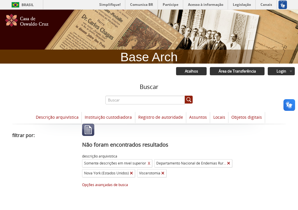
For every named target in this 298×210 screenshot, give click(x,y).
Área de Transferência (237, 71)
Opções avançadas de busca (105, 184)
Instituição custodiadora (108, 117)
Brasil (28, 4)
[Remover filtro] (228, 163)
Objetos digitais (246, 117)
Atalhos (191, 71)
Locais (219, 117)
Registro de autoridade (160, 117)
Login (281, 71)
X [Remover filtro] (149, 163)
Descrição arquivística (57, 117)
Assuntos (198, 117)
